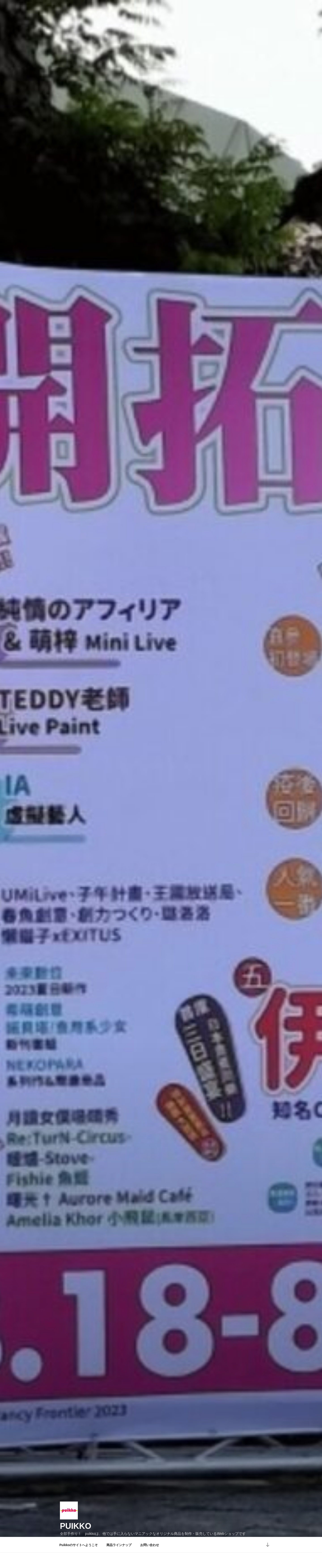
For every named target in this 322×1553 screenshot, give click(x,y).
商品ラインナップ (118, 1545)
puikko (75, 1516)
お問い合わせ (149, 1545)
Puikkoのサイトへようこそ (78, 1545)
